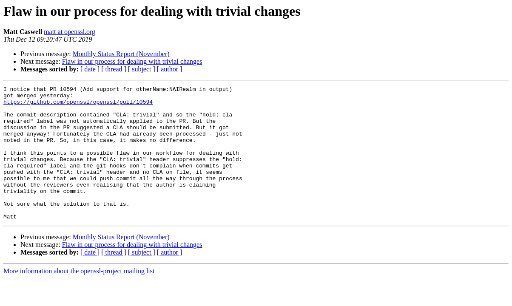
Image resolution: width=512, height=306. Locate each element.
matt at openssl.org (69, 31)
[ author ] (169, 69)
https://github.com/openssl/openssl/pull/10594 (78, 105)
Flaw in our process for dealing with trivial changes (132, 61)
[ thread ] (113, 69)
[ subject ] (141, 69)
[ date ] (90, 69)
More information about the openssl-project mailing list (78, 297)
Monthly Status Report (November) (121, 53)
